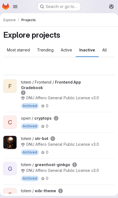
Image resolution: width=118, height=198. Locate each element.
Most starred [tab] (18, 50)
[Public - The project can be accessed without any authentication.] (23, 92)
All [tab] (104, 50)
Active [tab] (66, 50)
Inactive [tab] (87, 50)
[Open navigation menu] (15, 6)
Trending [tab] (45, 50)
